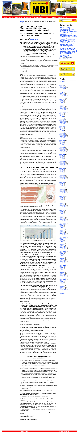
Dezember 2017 (62, 177)
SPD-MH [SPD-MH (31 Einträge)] (66, 49)
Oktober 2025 (62, 83)
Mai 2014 (61, 227)
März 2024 (61, 92)
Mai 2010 (61, 283)
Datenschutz (66, 431)
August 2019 (62, 154)
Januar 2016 (62, 204)
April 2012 (61, 257)
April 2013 (61, 243)
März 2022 (61, 118)
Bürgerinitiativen (27, 17)
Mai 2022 (61, 115)
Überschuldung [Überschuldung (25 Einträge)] (63, 56)
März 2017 (61, 188)
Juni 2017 (61, 184)
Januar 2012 (62, 260)
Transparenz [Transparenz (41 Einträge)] (70, 51)
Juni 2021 (61, 128)
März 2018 (61, 174)
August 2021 (62, 126)
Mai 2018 (61, 171)
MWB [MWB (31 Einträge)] (66, 44)
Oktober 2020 (62, 137)
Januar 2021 (62, 134)
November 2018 (62, 164)
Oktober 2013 (62, 236)
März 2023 (61, 105)
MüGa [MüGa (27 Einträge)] (70, 44)
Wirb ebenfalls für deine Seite (65, 58)
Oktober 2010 (62, 278)
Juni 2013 (61, 240)
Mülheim (47, 17)
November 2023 (62, 97)
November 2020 (62, 136)
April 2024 (61, 91)
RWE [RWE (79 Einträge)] (67, 48)
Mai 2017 (61, 185)
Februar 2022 (62, 119)
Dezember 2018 (62, 163)
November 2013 (62, 234)
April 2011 (61, 271)
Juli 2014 (61, 225)
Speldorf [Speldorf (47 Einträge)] (71, 49)
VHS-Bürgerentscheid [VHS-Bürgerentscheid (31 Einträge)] (65, 52)
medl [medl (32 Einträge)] (60, 43)
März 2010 (61, 286)
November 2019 (62, 150)
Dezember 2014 (62, 219)
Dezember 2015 (62, 205)
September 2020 (62, 139)
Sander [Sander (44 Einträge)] (61, 49)
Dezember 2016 (62, 191)
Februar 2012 (62, 259)
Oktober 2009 (62, 290)
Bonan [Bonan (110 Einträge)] (71, 29)
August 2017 (62, 182)
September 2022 (62, 112)
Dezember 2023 (62, 95)
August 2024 (62, 88)
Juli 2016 (61, 197)
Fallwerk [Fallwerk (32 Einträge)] (61, 33)
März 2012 (61, 258)
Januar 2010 (62, 288)
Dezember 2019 (62, 149)
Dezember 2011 (62, 261)
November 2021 (62, 122)
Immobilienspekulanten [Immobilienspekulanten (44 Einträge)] (66, 38)
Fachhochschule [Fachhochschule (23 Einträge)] (72, 31)
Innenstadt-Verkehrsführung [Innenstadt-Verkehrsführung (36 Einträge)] (67, 39)
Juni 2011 (61, 268)
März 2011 (61, 272)
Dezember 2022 (62, 108)
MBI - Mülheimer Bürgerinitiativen (65, 57)
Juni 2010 (61, 282)
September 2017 (62, 181)
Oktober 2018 (62, 165)
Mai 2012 (61, 255)
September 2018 (62, 167)
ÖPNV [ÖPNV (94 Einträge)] (66, 54)
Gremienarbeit (18, 17)
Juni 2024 (61, 90)
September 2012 (62, 251)
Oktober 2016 (62, 194)
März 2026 (61, 81)
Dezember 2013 (62, 233)
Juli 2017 (61, 183)
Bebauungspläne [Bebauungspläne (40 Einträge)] (64, 29)
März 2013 (61, 244)
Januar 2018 (62, 176)
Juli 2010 (61, 281)
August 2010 (62, 280)
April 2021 (61, 130)
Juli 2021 (61, 127)
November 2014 (62, 220)
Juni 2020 (61, 142)
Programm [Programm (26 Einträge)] (70, 45)
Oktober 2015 (62, 208)
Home (5, 17)
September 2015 (62, 209)
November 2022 (62, 109)
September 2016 (62, 195)
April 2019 (61, 158)
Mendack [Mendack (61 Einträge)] (65, 43)
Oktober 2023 (62, 98)
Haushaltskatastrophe (33, 421)
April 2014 (61, 229)
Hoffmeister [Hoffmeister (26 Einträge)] (74, 36)
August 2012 (62, 252)
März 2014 (61, 230)
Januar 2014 (62, 232)
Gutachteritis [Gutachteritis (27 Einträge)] (62, 34)
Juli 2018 (61, 169)
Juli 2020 (61, 141)
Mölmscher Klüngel (38, 17)
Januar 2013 (62, 246)
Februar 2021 (62, 133)
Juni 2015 (61, 212)
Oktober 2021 (62, 123)
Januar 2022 (62, 120)
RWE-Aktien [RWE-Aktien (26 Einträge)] (72, 48)
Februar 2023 (62, 106)
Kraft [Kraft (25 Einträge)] (75, 41)
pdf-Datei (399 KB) (33, 39)
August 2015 (62, 210)
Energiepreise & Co (62, 17)
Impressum (61, 431)
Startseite (22, 21)
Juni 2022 (61, 114)
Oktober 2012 (62, 250)
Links (66, 1)
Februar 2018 (62, 175)
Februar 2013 (62, 245)
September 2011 (62, 265)
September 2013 (62, 237)
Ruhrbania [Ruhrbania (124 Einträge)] (71, 47)
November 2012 (62, 248)
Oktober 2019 (62, 151)
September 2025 (62, 84)
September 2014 (62, 223)
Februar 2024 (62, 93)
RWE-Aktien (40, 421)
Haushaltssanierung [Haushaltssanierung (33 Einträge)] (64, 36)
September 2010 (62, 279)
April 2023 (61, 104)
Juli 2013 (61, 239)
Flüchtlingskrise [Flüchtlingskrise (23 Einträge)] (71, 33)
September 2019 (62, 153)
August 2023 (62, 99)
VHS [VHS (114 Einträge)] (75, 51)
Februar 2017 (62, 189)
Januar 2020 (62, 148)
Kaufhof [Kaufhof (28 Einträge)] (61, 41)
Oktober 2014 (62, 222)
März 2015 (61, 216)
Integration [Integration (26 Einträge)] (72, 40)
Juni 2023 (61, 101)
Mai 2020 (61, 143)
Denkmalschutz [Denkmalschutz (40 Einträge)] (63, 31)
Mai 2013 (61, 241)
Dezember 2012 (62, 247)
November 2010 (62, 276)
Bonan (23, 421)
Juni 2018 (61, 170)
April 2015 (61, 215)
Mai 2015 (61, 213)
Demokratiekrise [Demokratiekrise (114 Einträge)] (65, 30)
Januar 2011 (62, 274)
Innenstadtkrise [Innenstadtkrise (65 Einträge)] (64, 40)
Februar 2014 (62, 231)
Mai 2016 (61, 199)
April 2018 (61, 172)
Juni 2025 (61, 85)
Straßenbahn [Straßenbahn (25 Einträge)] (62, 51)
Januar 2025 (62, 86)
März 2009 (61, 293)
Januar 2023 (62, 107)
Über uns (59, 1)
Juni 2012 (61, 254)
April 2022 (61, 116)
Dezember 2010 (62, 275)
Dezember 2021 (62, 121)
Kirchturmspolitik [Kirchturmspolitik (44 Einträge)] (68, 41)
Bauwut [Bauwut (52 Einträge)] (70, 27)
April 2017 (61, 186)
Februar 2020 (62, 147)
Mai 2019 (61, 157)
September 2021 (62, 125)
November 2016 (62, 192)
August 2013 (62, 238)
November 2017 (62, 178)
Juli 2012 (61, 253)
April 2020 (61, 144)
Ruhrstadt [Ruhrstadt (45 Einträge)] (62, 48)
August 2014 (62, 224)
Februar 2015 (62, 217)
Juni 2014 (61, 226)
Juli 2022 (61, 113)
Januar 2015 (62, 218)
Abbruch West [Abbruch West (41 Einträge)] (63, 27)
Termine (63, 1)
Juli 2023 (61, 100)
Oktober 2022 (62, 111)
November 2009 (62, 289)
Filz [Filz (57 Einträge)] (65, 33)
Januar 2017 (62, 190)
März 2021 (61, 132)
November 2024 (62, 87)
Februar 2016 (62, 203)
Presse (69, 1)
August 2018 (62, 168)
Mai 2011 (61, 269)
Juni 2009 (61, 292)
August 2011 (62, 266)
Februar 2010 (62, 287)
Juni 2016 (61, 198)
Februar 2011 (62, 273)
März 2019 (61, 160)
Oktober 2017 (62, 179)
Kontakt (72, 1)
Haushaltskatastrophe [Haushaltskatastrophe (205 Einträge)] (67, 35)
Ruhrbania (53, 17)
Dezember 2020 (62, 135)
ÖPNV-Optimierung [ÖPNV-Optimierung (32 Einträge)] (66, 54)
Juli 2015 (61, 211)
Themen (11, 17)
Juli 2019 (61, 155)
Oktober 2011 (62, 264)
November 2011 (62, 262)
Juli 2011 (61, 267)
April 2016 (61, 201)
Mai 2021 (61, 129)
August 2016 (62, 196)
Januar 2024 (62, 94)
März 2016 (61, 202)
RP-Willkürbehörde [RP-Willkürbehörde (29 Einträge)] (67, 46)
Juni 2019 (61, 156)
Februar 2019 (62, 161)
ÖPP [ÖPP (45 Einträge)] (67, 55)
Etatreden (27, 421)
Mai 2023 (61, 102)
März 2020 (61, 146)
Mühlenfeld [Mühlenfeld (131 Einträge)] (63, 45)
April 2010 (61, 285)
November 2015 (62, 206)
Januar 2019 (62, 162)
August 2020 (62, 140)
